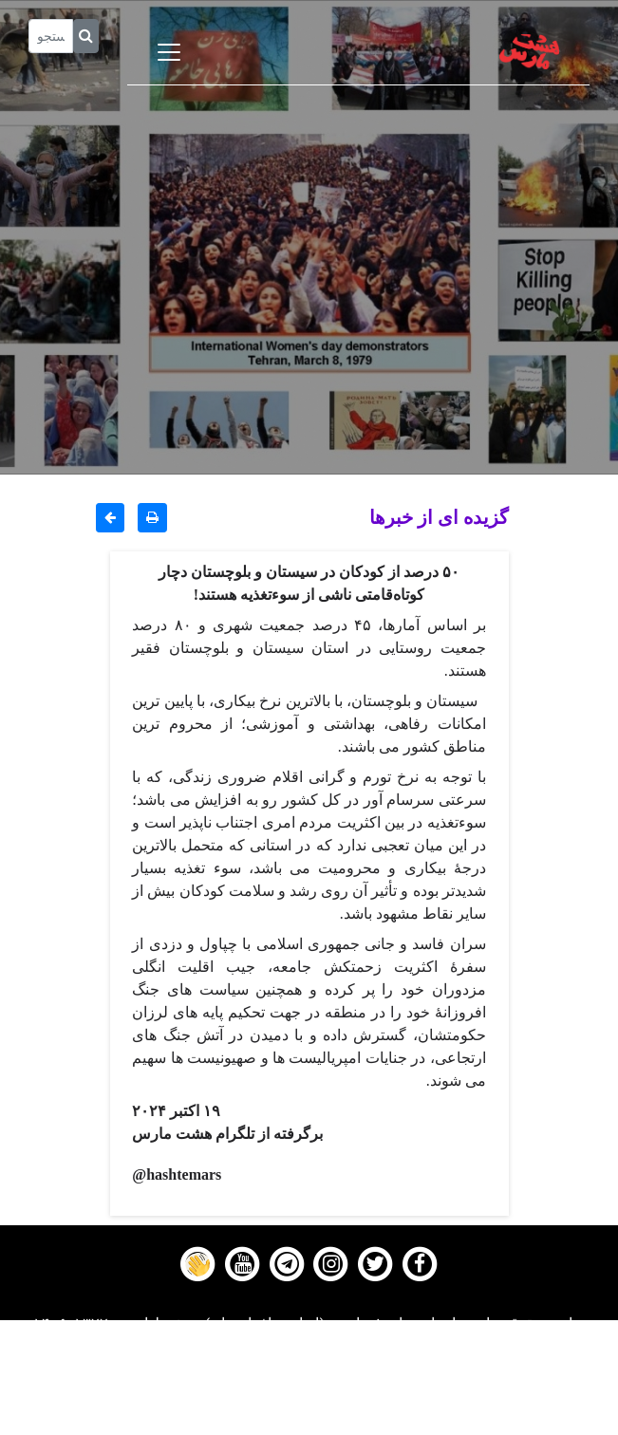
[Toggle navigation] (169, 52)
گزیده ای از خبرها (439, 517)
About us (309, 1422)
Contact (309, 1398)
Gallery (309, 1375)
